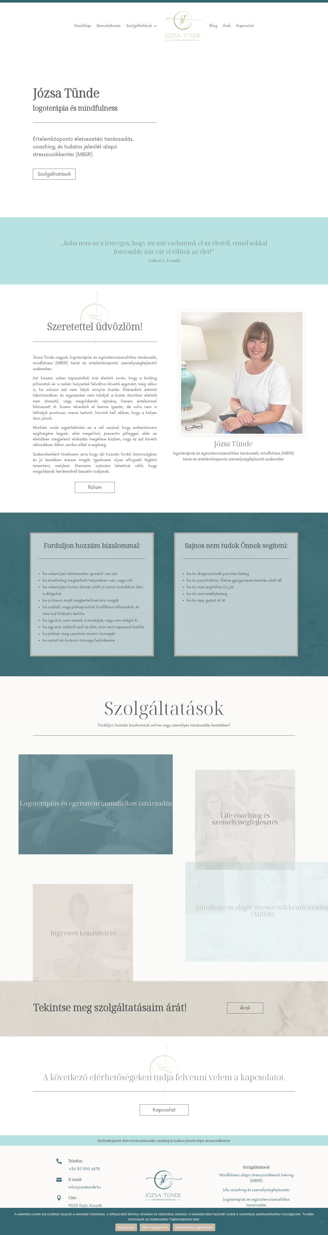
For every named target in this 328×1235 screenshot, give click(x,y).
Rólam (95, 487)
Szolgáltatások (139, 26)
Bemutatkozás (109, 26)
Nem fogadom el (155, 1227)
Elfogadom (126, 1227)
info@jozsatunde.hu (84, 1187)
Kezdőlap (82, 26)
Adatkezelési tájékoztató (194, 1227)
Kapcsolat (245, 26)
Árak (227, 26)
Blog (213, 26)
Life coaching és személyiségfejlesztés (256, 1190)
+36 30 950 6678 (84, 1169)
